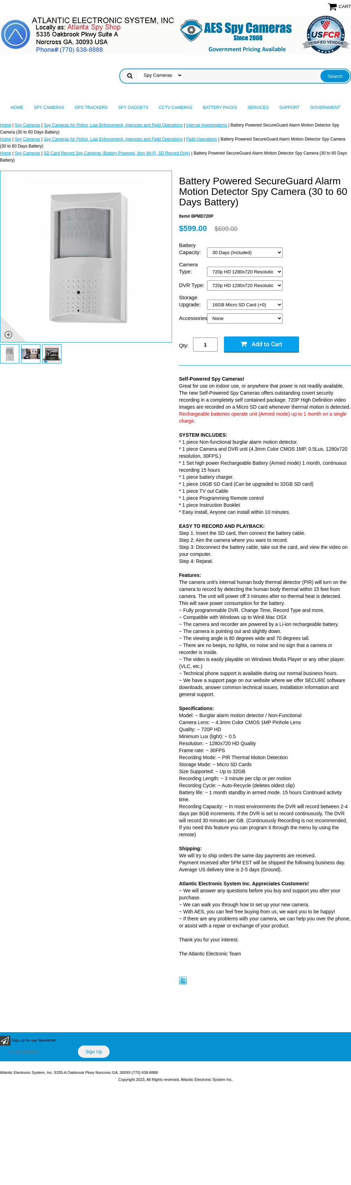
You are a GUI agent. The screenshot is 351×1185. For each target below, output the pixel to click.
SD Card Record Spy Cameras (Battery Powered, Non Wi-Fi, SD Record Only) (117, 153)
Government (325, 107)
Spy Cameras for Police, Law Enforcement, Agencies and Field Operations (113, 125)
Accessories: (193, 318)
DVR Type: (192, 285)
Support (289, 107)
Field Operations (201, 139)
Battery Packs (220, 107)
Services (258, 107)
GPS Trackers (91, 107)
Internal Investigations (206, 125)
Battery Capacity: (191, 248)
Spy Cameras (49, 107)
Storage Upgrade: (190, 300)
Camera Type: (188, 267)
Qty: (184, 345)
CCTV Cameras (175, 107)
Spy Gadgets (133, 107)
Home (17, 107)
